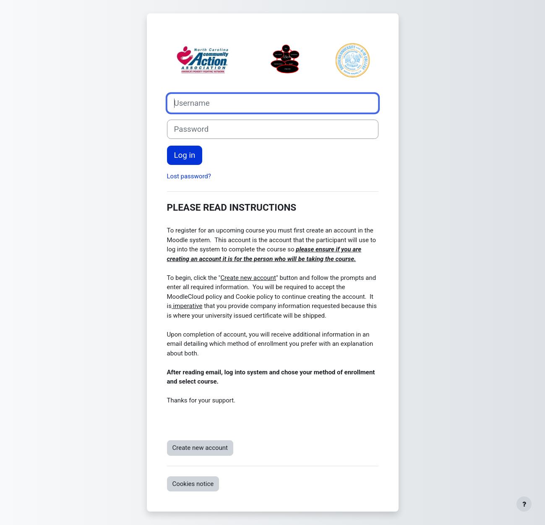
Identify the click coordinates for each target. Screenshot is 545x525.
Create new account (200, 448)
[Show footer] (524, 504)
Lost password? (189, 176)
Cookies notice (193, 484)
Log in (185, 155)
